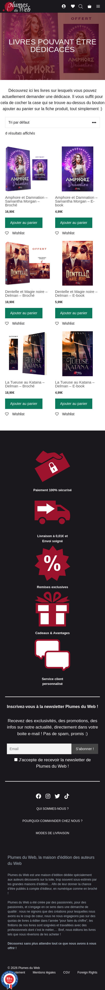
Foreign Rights (87, 972)
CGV (66, 972)
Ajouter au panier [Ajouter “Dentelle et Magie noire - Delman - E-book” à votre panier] (73, 313)
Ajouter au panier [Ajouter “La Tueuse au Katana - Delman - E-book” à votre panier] (73, 404)
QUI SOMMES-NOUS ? (52, 809)
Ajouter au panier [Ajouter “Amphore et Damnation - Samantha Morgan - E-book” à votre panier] (73, 223)
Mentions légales (44, 972)
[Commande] (52, 122)
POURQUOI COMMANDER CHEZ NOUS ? (52, 821)
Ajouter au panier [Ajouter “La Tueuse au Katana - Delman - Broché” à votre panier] (23, 404)
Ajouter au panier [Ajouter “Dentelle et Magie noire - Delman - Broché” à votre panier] (23, 313)
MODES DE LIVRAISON (52, 833)
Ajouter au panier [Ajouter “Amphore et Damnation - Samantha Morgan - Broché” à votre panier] (23, 223)
